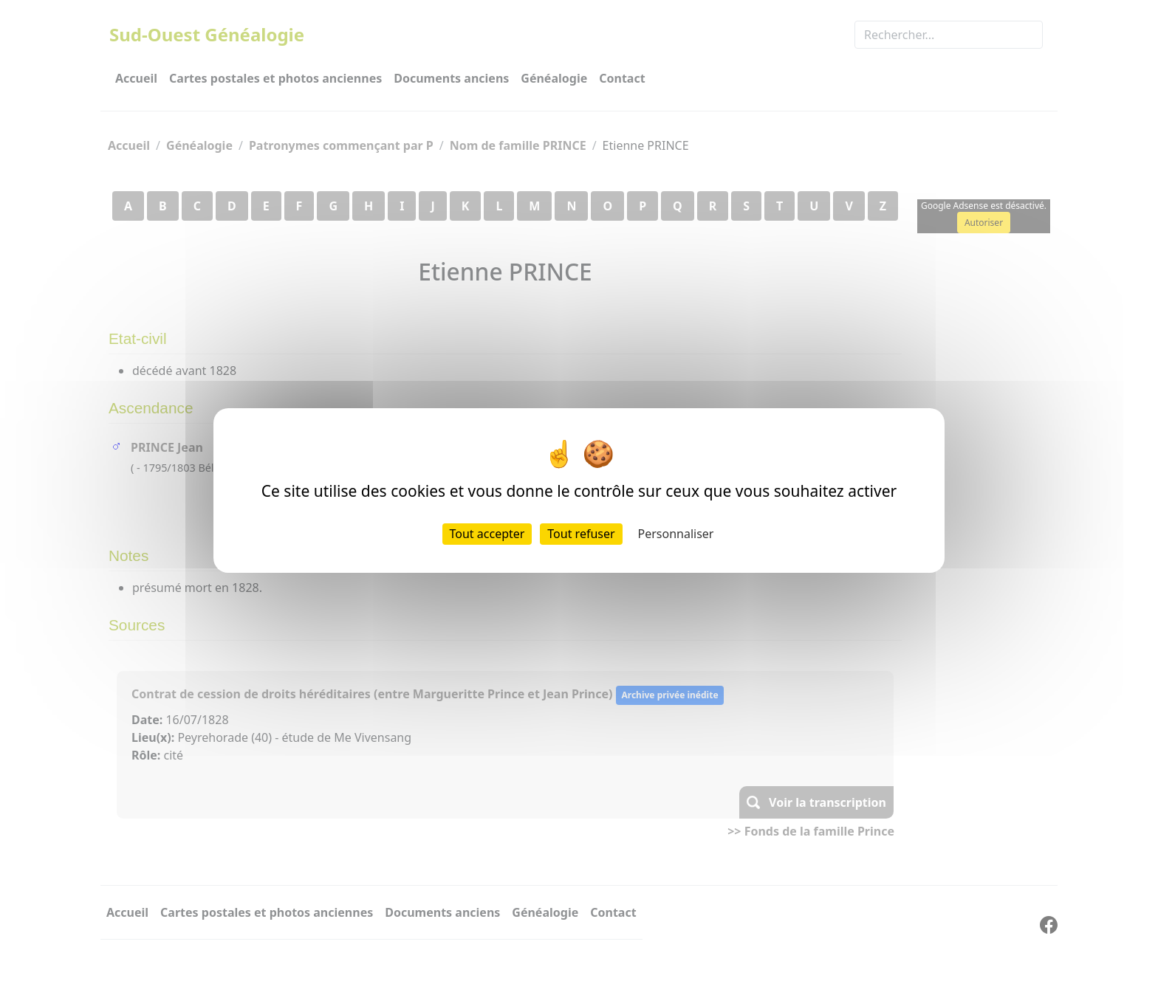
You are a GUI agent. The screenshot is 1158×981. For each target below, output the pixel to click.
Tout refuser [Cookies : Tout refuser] (580, 534)
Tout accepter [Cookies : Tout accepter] (487, 534)
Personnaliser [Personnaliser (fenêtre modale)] (676, 534)
